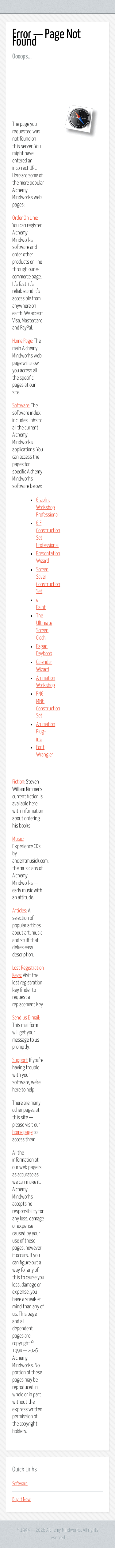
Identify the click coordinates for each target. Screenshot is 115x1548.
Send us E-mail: (26, 1018)
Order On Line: (25, 218)
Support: (20, 1060)
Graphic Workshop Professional (47, 507)
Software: (21, 406)
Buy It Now (21, 1499)
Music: (18, 839)
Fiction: (18, 782)
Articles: (19, 911)
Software (20, 1483)
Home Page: (22, 341)
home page (22, 1132)
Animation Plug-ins (45, 732)
